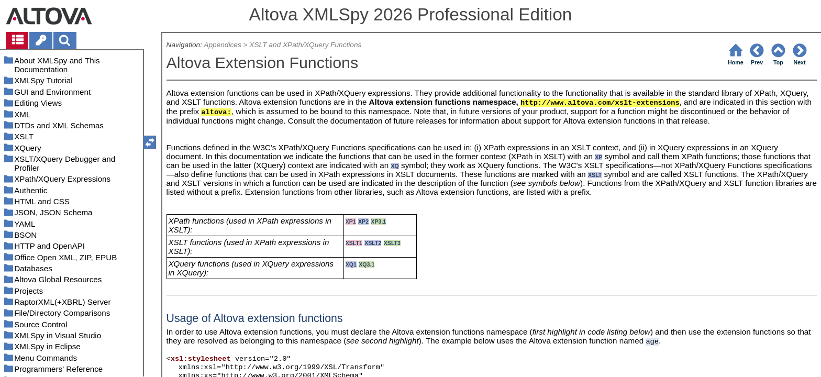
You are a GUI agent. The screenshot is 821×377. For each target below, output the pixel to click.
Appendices (222, 45)
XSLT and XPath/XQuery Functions (305, 45)
